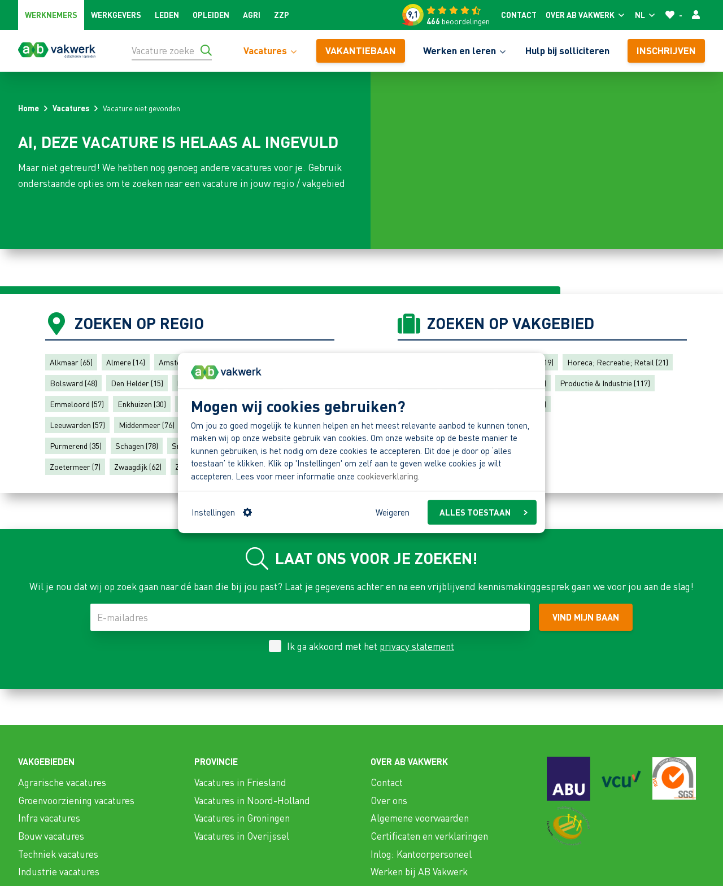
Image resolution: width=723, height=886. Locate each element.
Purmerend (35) (76, 445)
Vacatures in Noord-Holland (252, 800)
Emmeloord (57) (77, 404)
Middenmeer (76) (147, 425)
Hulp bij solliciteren (567, 50)
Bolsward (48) (73, 383)
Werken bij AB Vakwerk (419, 871)
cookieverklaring (387, 476)
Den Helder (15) (137, 383)
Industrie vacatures (58, 871)
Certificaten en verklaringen (429, 836)
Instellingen (221, 512)
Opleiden (211, 15)
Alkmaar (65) (71, 362)
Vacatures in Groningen (242, 817)
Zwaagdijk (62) (138, 466)
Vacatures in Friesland (240, 782)
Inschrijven (666, 50)
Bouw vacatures (51, 836)
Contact (519, 15)
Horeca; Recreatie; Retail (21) (617, 362)
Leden (167, 15)
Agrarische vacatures (62, 782)
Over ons (389, 800)
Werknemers (51, 15)
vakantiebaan (360, 50)
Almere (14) (125, 362)
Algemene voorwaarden (420, 817)
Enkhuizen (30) (141, 404)
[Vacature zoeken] (172, 50)
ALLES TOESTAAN (483, 512)
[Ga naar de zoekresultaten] (206, 50)
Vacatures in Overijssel (241, 836)
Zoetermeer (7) (75, 466)
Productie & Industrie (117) (605, 383)
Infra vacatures (49, 817)
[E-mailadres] (310, 617)
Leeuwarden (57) (77, 425)
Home (28, 108)
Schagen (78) (136, 445)
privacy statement (417, 646)
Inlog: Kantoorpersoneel (421, 854)
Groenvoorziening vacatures (76, 800)
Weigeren (393, 512)
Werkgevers (116, 15)
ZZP (281, 15)
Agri (251, 15)
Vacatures (71, 108)
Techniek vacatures (58, 854)
